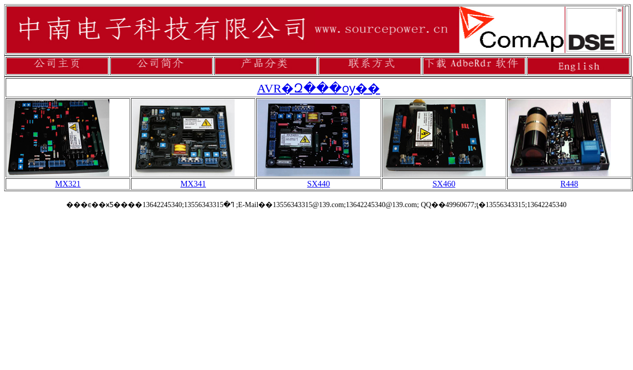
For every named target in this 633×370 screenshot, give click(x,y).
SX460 (443, 183)
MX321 (68, 183)
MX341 (193, 183)
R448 (570, 183)
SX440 (318, 183)
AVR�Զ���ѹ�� (318, 88)
